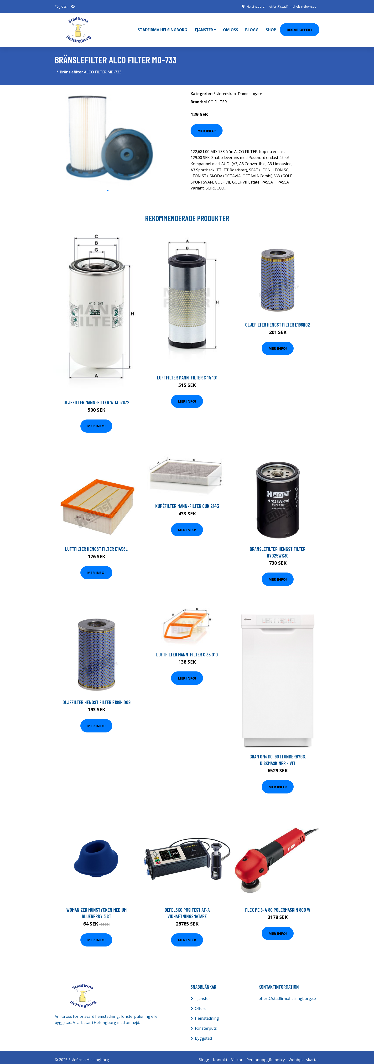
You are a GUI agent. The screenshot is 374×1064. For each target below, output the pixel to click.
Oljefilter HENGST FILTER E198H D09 (96, 697)
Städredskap (224, 89)
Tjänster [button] (203, 27)
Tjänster (202, 994)
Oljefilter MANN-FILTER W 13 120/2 (96, 397)
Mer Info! (206, 125)
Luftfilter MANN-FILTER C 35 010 (187, 650)
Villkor (237, 1055)
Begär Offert (299, 27)
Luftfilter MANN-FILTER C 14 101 (187, 373)
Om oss (230, 27)
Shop (271, 27)
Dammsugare (250, 89)
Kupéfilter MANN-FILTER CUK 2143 (187, 501)
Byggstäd (203, 1033)
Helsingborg (252, 6)
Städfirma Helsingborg (162, 27)
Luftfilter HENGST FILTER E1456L (96, 544)
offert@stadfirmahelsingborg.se (291, 6)
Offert (200, 1003)
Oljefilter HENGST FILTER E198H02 (277, 320)
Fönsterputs (206, 1023)
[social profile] (73, 6)
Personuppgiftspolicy (265, 1055)
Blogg (252, 27)
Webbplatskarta (303, 1055)
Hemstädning (207, 1013)
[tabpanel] (108, 132)
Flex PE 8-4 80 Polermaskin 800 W (277, 905)
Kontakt (220, 1055)
